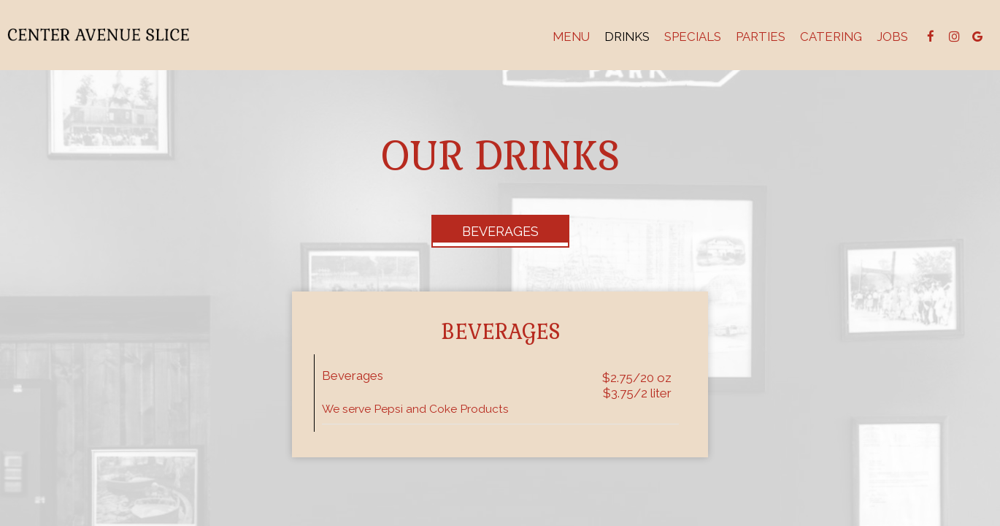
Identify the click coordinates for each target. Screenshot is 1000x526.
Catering (831, 36)
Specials (692, 36)
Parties (760, 36)
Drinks (627, 36)
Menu (571, 36)
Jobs (892, 36)
